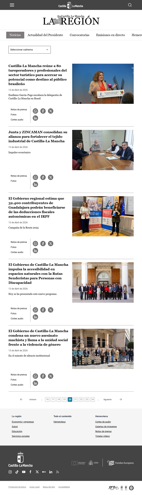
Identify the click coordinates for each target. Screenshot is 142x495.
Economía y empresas (23, 421)
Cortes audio (17, 119)
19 (64, 399)
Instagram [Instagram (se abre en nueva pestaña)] (10, 472)
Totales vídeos (102, 436)
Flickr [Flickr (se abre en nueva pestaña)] (44, 472)
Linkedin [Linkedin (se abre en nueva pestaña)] (50, 472)
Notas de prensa (19, 109)
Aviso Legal (34, 487)
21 (75, 399)
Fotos (13, 114)
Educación (17, 431)
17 (53, 399)
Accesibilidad (64, 487)
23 (87, 399)
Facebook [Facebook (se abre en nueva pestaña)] (30, 472)
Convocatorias (79, 35)
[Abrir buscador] (130, 5)
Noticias (15, 35)
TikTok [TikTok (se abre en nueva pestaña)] (17, 472)
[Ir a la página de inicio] (71, 5)
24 (92, 399)
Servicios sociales (21, 436)
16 (47, 399)
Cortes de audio (103, 421)
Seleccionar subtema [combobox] (21, 49)
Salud (15, 426)
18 (58, 399)
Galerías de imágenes (106, 426)
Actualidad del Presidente (45, 35)
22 (81, 399)
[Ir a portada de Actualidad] (71, 21)
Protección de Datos (17, 487)
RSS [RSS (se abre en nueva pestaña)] (57, 472)
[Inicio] (40, 459)
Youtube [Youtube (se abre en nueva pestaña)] (23, 472)
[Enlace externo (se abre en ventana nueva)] (121, 487)
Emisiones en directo (110, 35)
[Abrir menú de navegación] (12, 4)
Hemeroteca (60, 421)
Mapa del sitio (49, 487)
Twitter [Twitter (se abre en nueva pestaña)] (37, 472)
